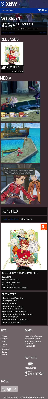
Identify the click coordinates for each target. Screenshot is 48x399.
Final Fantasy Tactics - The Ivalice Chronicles (18, 314)
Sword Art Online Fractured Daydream (15, 319)
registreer (14, 219)
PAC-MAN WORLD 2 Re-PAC (13, 309)
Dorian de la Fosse (8, 33)
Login (4, 219)
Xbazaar (5, 344)
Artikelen (5, 339)
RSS (3, 347)
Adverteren (5, 349)
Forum (4, 341)
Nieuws (4, 336)
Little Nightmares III (9, 303)
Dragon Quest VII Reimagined (13, 298)
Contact (4, 352)
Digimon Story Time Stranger (12, 306)
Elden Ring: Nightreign (10, 317)
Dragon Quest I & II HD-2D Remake (15, 311)
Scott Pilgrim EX (30, 346)
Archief (4, 355)
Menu (41, 10)
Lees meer (42, 33)
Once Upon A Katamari (10, 301)
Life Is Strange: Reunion (32, 339)
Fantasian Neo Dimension (11, 322)
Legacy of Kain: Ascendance (34, 336)
